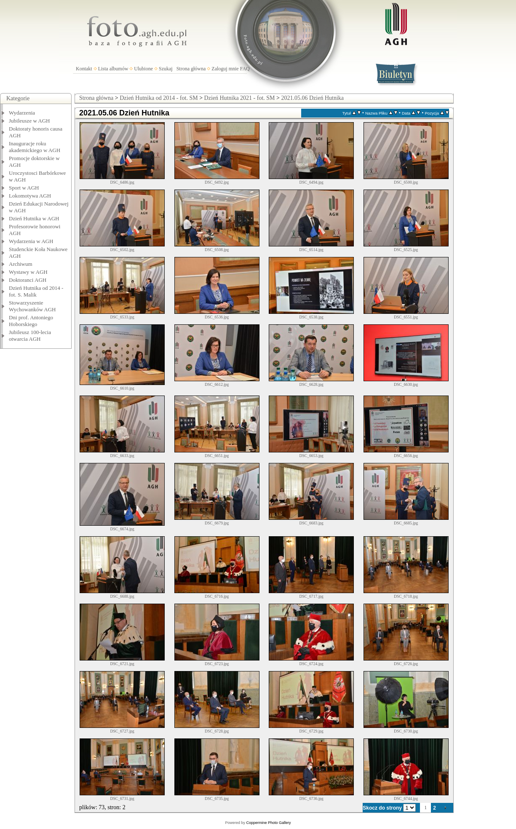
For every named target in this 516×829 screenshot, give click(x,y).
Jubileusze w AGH (29, 121)
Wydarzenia (22, 113)
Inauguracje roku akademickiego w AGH (34, 146)
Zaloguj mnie (224, 69)
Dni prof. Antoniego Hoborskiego (31, 320)
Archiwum (20, 264)
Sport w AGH (24, 188)
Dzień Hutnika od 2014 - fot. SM (159, 98)
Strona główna (191, 69)
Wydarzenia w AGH (31, 241)
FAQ (245, 69)
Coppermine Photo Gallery (268, 823)
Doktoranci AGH (27, 280)
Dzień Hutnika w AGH (34, 218)
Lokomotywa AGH (30, 196)
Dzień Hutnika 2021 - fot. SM (239, 98)
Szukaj (166, 69)
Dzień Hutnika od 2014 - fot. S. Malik (36, 291)
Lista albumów (113, 69)
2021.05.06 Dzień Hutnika (312, 98)
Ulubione (143, 69)
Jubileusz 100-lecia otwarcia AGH (30, 335)
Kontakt (84, 69)
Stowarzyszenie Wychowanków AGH (32, 306)
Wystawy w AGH (28, 272)
